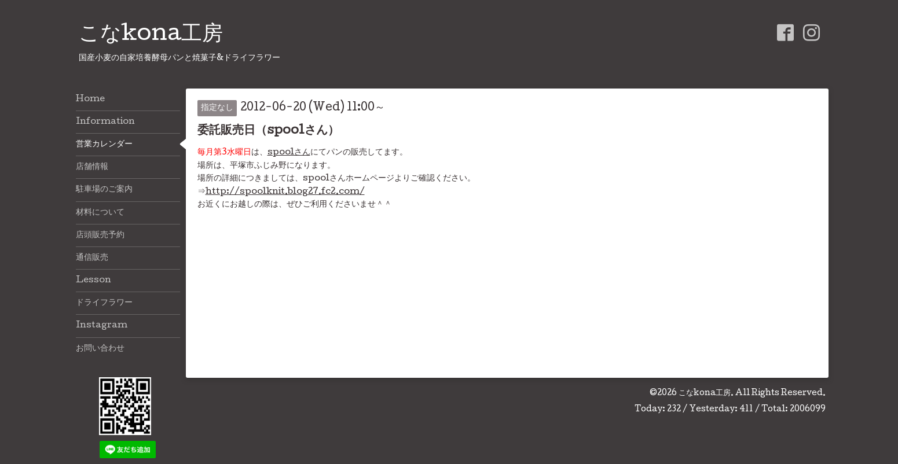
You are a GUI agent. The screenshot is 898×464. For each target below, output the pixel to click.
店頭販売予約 (100, 235)
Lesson (93, 280)
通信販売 (92, 258)
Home (90, 99)
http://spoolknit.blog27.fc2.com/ (285, 192)
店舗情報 (92, 167)
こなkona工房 (151, 35)
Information (105, 122)
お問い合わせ (100, 348)
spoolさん (288, 152)
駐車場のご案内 (104, 189)
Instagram (101, 325)
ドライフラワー (104, 303)
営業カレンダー (104, 144)
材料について (100, 213)
